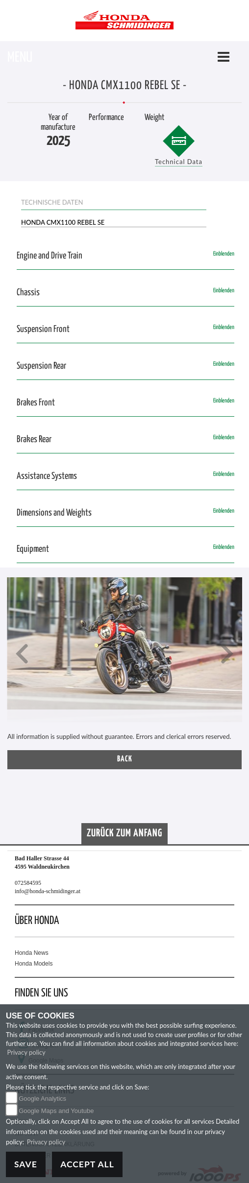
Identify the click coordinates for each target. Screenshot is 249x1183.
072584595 (28, 882)
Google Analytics (42, 1098)
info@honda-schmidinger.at (47, 891)
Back (124, 759)
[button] (22, 654)
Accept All (87, 1164)
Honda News (32, 952)
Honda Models (33, 963)
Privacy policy (26, 1052)
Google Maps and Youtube (56, 1110)
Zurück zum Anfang (124, 833)
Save (25, 1164)
